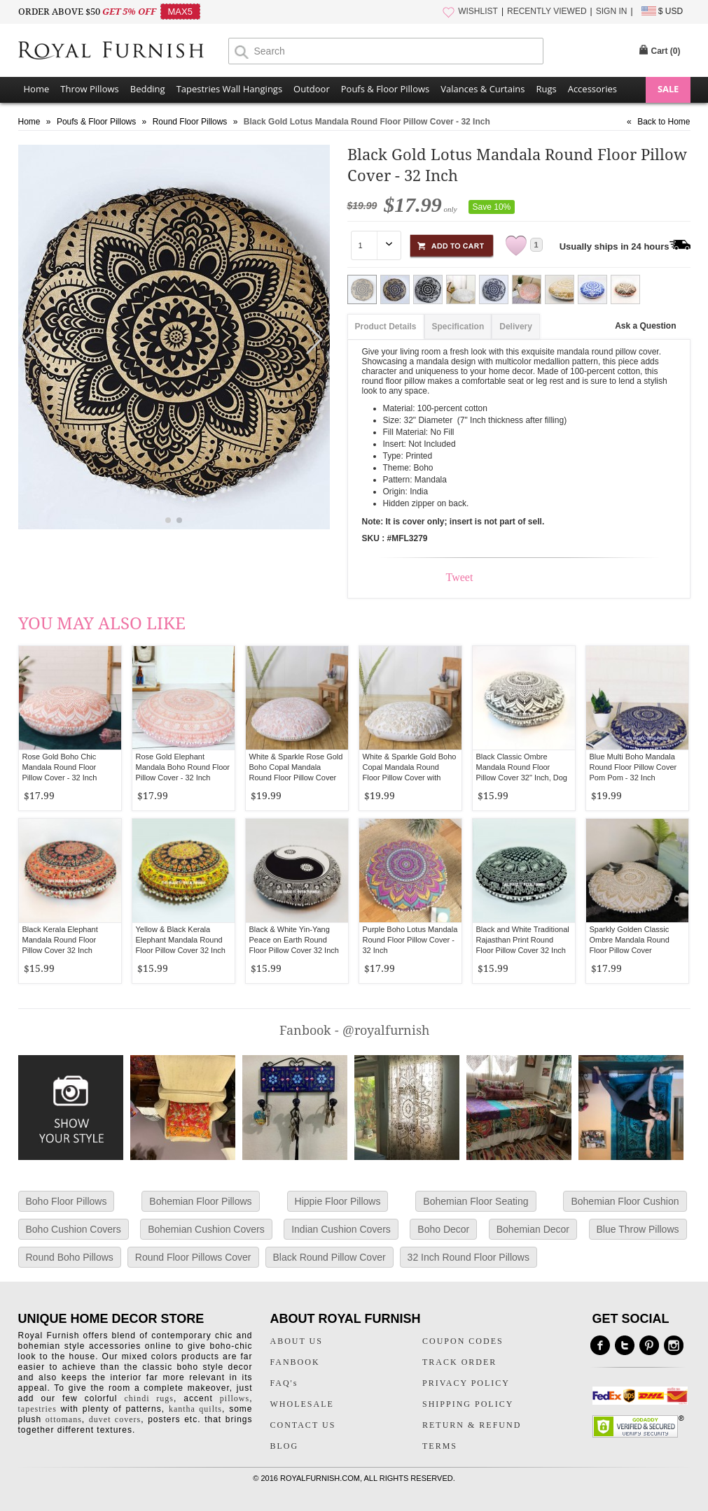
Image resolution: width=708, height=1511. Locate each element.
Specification (458, 326)
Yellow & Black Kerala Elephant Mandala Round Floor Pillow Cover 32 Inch (180, 939)
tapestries (37, 1409)
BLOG (284, 1446)
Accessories (592, 89)
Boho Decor (443, 1229)
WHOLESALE (302, 1404)
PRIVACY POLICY (466, 1383)
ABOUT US (296, 1341)
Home (37, 89)
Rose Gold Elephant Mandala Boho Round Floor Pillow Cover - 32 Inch (183, 767)
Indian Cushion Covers (341, 1229)
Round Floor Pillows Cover (193, 1257)
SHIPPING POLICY (467, 1404)
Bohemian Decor (533, 1229)
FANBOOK (295, 1362)
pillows (234, 1398)
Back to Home (663, 122)
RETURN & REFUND (471, 1425)
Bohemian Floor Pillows (200, 1201)
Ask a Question (645, 326)
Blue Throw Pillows (638, 1229)
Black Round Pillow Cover (329, 1257)
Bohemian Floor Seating (475, 1201)
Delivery (515, 326)
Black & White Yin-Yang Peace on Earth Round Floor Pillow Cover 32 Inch (294, 939)
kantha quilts (195, 1409)
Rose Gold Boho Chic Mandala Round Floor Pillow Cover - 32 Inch (59, 767)
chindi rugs (149, 1398)
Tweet (459, 577)
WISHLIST (478, 11)
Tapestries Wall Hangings (229, 89)
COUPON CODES (463, 1341)
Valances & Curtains (482, 89)
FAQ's (284, 1383)
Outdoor (311, 89)
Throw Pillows (89, 89)
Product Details (386, 326)
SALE (668, 89)
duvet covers (115, 1419)
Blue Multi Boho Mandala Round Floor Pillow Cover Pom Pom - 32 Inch (633, 767)
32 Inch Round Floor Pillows (468, 1257)
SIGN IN (611, 11)
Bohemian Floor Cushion (625, 1201)
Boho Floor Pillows (66, 1201)
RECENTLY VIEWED (547, 11)
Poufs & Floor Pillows (385, 89)
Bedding (147, 89)
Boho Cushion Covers (73, 1229)
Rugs (546, 89)
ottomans (64, 1419)
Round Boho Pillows (69, 1257)
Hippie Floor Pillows (338, 1201)
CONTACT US (303, 1425)
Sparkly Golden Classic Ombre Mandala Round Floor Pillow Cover (629, 939)
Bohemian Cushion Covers (206, 1229)
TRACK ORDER (459, 1362)
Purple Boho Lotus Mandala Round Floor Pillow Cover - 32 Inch (410, 939)
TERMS (439, 1446)
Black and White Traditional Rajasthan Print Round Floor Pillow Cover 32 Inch (522, 939)
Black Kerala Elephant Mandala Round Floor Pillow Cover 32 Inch (60, 939)
